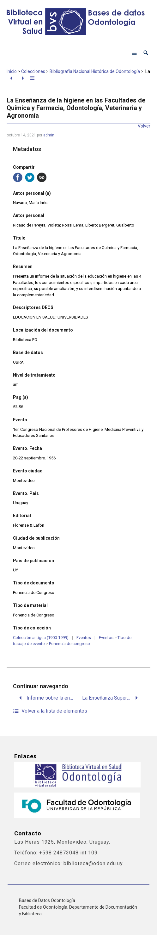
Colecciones (33, 71)
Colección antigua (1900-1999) (41, 637)
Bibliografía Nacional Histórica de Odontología (95, 71)
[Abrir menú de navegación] (134, 53)
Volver (144, 125)
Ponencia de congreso (69, 643)
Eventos (83, 637)
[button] (145, 53)
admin (48, 135)
